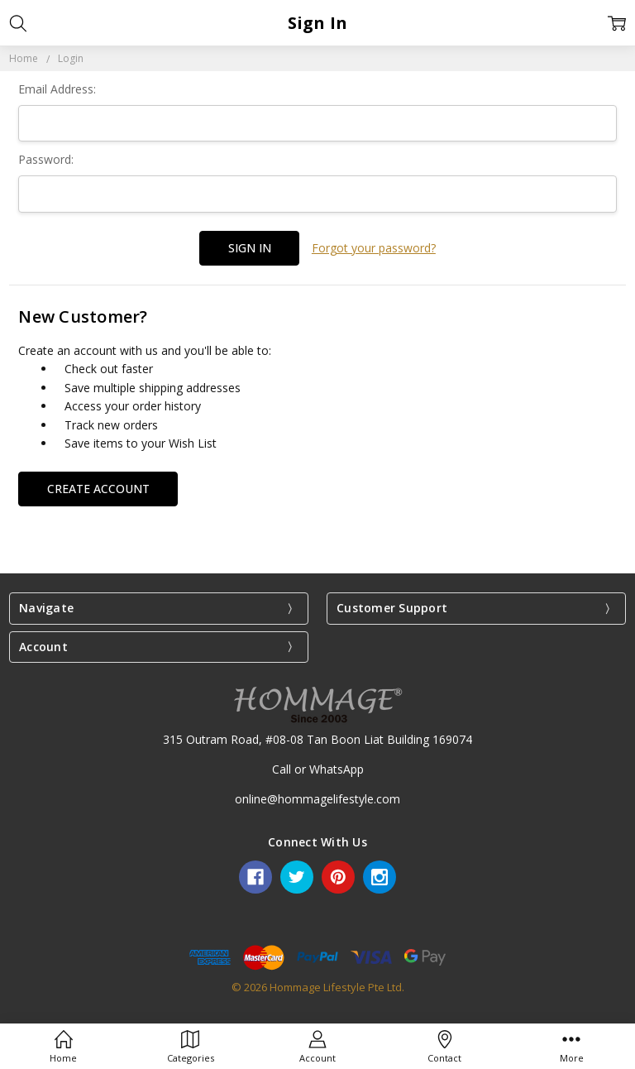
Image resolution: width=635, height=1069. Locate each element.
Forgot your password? (374, 248)
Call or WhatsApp (318, 768)
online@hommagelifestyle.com (317, 799)
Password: (46, 159)
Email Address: (57, 89)
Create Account (98, 488)
